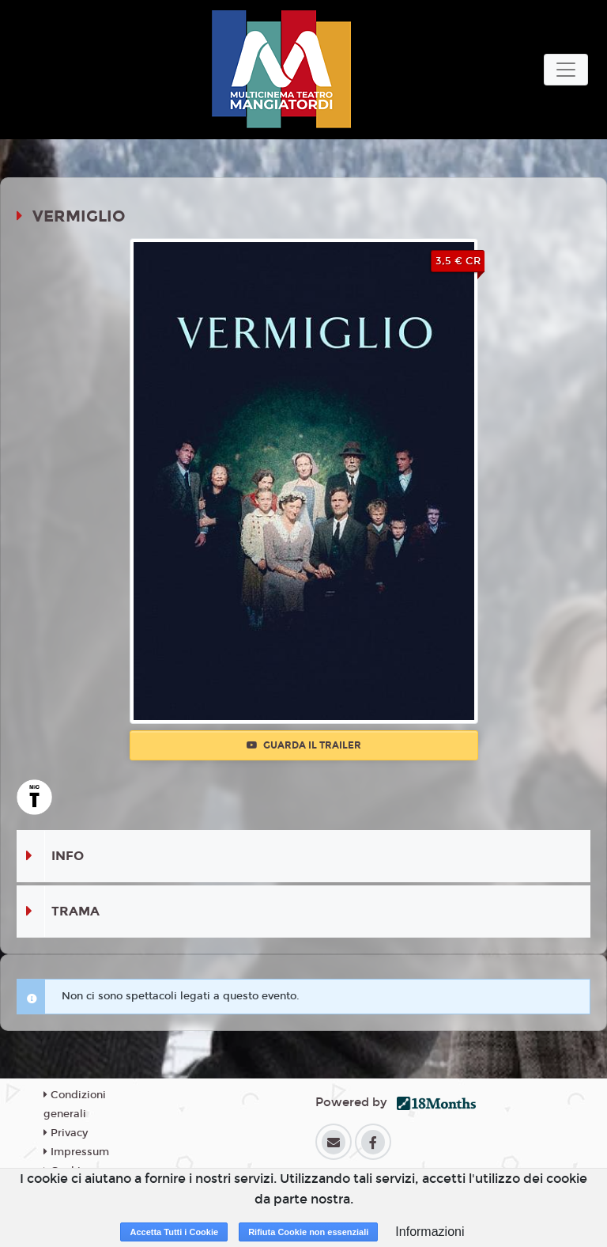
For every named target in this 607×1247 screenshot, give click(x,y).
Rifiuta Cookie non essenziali (308, 1232)
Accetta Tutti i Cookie (174, 1232)
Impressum (76, 1152)
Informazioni (429, 1231)
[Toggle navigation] (566, 69)
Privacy (65, 1133)
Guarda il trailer (304, 745)
